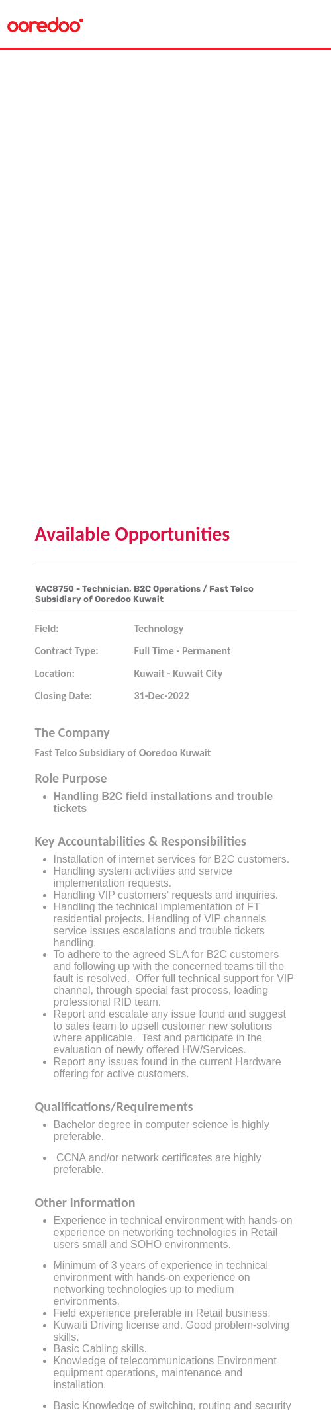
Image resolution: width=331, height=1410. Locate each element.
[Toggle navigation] (309, 24)
